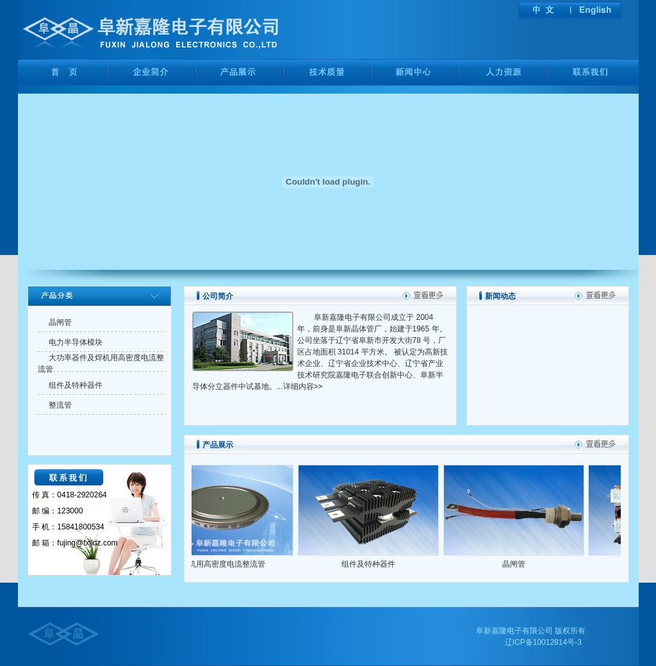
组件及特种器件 (375, 564)
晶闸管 (520, 564)
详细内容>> (303, 386)
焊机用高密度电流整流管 (230, 564)
